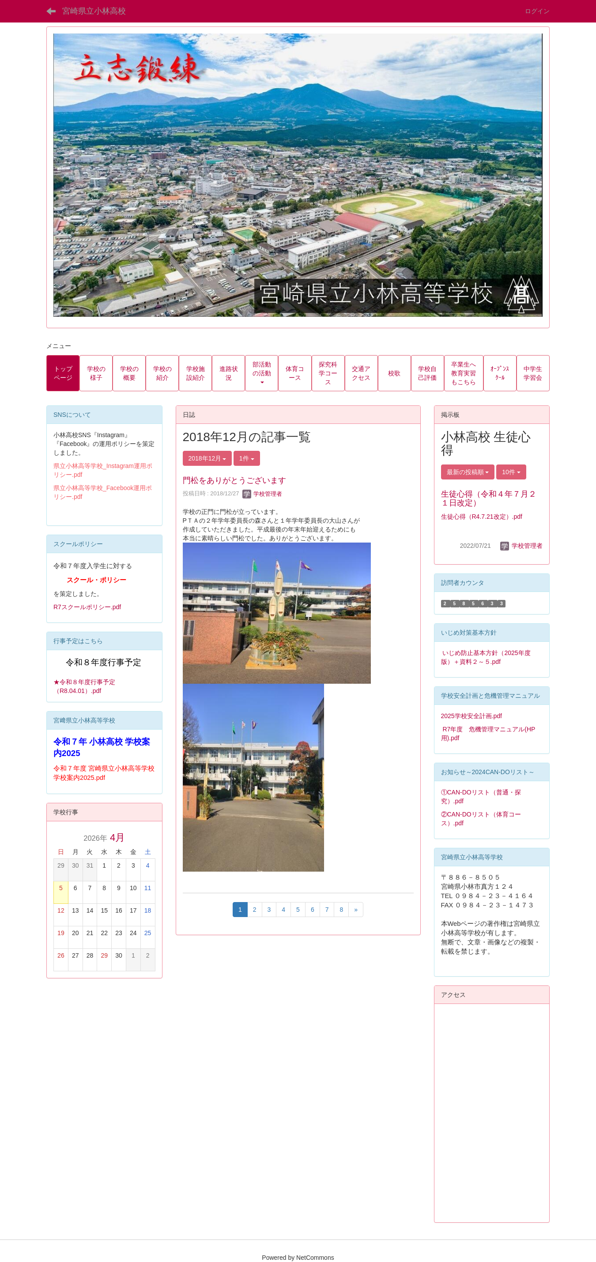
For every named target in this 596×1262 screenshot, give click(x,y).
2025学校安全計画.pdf (471, 715)
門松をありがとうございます (234, 480)
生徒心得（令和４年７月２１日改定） (488, 498)
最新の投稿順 (468, 472)
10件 (511, 472)
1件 (246, 458)
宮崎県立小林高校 (94, 11)
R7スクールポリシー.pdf (87, 606)
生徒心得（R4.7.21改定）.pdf (481, 516)
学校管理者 (262, 494)
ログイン (537, 11)
